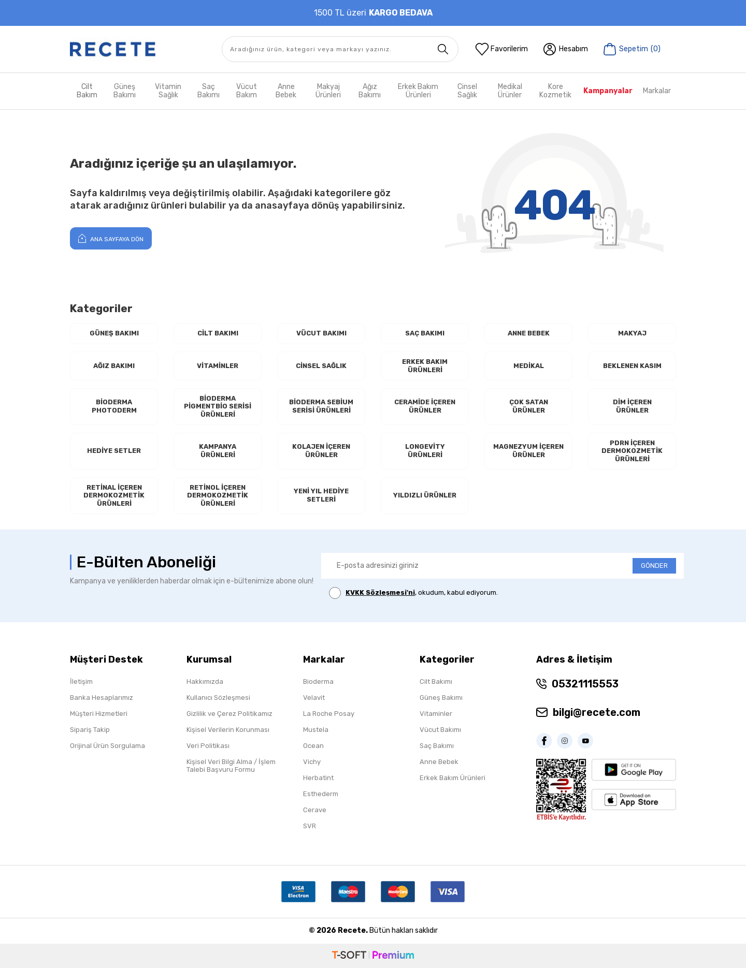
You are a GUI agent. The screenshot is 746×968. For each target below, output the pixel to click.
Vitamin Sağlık (168, 90)
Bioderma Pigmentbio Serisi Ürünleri (217, 406)
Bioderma (318, 681)
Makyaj (632, 333)
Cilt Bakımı (217, 333)
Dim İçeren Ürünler (632, 406)
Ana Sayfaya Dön (111, 238)
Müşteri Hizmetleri (98, 713)
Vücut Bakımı (321, 333)
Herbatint (318, 778)
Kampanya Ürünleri (217, 451)
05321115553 (585, 684)
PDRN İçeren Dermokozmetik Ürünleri (632, 451)
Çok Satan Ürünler (528, 406)
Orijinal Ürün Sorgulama (107, 746)
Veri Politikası (208, 746)
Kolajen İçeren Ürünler (321, 451)
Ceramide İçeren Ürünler (424, 406)
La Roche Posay (328, 713)
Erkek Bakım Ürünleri (418, 90)
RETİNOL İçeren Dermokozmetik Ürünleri (217, 495)
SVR (309, 826)
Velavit (314, 697)
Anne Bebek (286, 90)
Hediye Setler (114, 450)
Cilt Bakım (87, 90)
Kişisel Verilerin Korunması (228, 730)
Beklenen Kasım (632, 366)
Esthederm (320, 794)
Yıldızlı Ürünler (424, 495)
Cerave (314, 810)
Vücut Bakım (246, 90)
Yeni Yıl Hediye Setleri (321, 495)
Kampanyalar (608, 90)
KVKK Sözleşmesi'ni (380, 592)
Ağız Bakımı (369, 90)
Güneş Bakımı (124, 90)
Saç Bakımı (208, 90)
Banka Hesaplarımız (101, 697)
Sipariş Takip (90, 730)
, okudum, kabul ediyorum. (413, 593)
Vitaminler (217, 366)
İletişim (81, 681)
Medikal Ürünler (510, 90)
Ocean (313, 746)
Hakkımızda (205, 681)
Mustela (315, 730)
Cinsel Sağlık (467, 90)
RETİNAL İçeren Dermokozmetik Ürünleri (114, 495)
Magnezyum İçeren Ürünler (528, 451)
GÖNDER (654, 565)
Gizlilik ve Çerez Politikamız (229, 713)
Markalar (657, 90)
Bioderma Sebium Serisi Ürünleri (321, 406)
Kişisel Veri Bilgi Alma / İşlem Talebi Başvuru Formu (231, 765)
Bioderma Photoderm (114, 406)
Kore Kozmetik (555, 90)
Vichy (312, 762)
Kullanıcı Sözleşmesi (218, 697)
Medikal (528, 366)
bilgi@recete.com (596, 712)
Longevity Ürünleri (425, 451)
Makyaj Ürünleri (328, 90)
